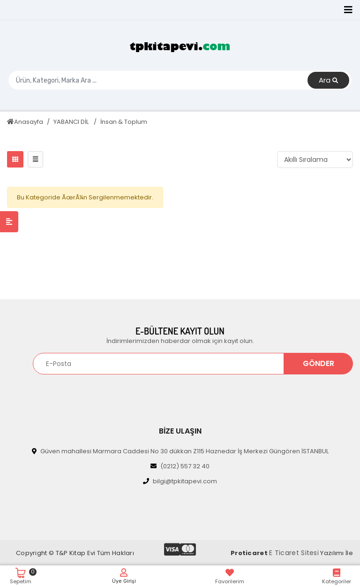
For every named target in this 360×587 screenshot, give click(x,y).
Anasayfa (25, 121)
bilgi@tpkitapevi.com (180, 481)
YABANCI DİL (71, 121)
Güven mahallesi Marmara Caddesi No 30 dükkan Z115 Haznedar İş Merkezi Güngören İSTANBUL (180, 451)
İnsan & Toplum (123, 121)
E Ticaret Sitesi (294, 552)
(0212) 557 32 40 (180, 466)
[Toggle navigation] (348, 10)
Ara (328, 80)
